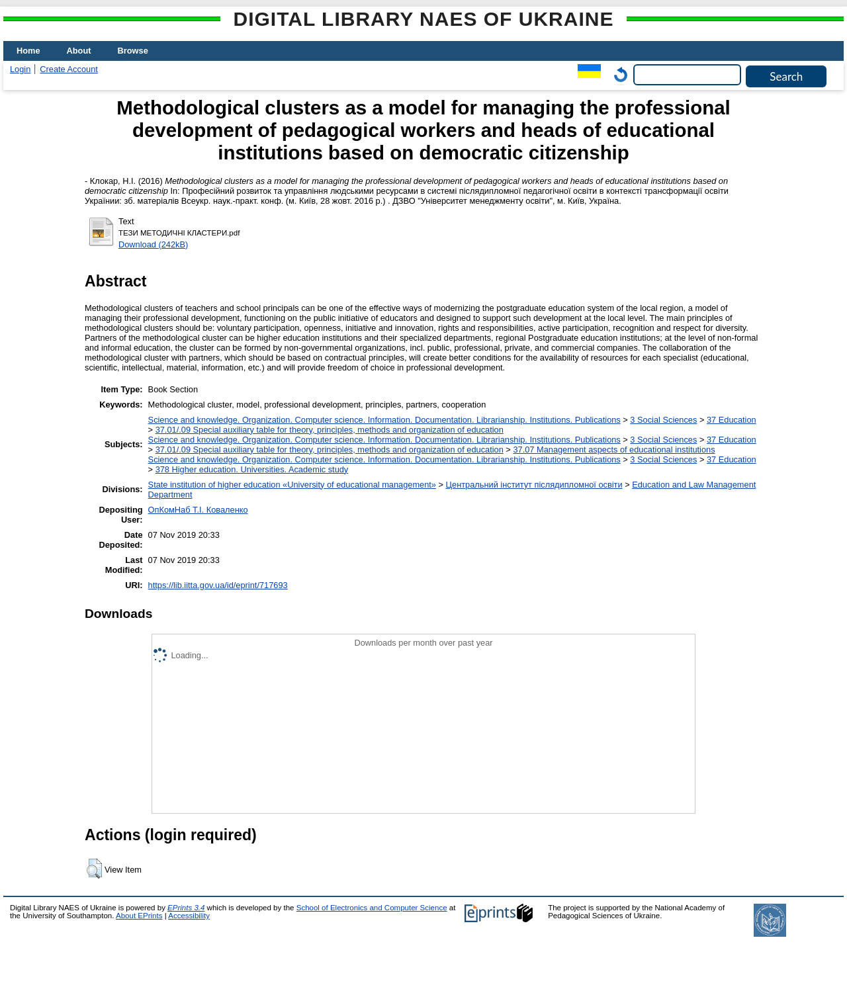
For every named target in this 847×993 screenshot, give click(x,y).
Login (20, 69)
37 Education (731, 420)
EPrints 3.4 (185, 908)
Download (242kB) (153, 244)
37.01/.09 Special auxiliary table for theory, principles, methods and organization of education (330, 430)
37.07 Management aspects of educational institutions (614, 449)
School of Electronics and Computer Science (371, 908)
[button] (94, 869)
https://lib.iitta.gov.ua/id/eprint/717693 (218, 585)
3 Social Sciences (663, 420)
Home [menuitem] (28, 51)
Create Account (69, 69)
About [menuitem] (79, 51)
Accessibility (189, 916)
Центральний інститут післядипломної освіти (534, 485)
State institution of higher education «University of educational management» (292, 485)
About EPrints (139, 916)
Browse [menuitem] (133, 51)
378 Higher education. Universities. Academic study (252, 469)
